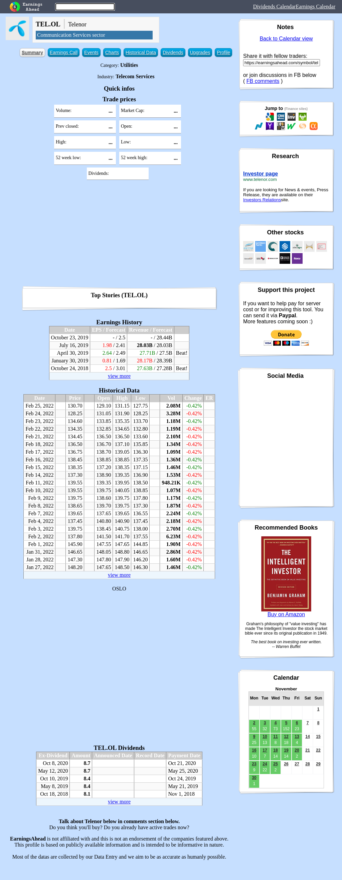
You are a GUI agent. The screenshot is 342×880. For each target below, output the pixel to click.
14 (307, 736)
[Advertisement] (119, 235)
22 (318, 750)
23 (254, 764)
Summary (32, 52)
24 (265, 764)
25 (275, 764)
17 (265, 750)
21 (307, 750)
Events (91, 52)
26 (286, 764)
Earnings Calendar (315, 6)
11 (275, 736)
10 (265, 736)
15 (318, 736)
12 (286, 736)
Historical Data (141, 52)
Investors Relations (262, 199)
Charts (112, 52)
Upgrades (200, 52)
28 (307, 764)
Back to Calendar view (286, 38)
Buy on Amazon (286, 614)
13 (297, 736)
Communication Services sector (71, 35)
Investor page (260, 174)
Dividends (173, 52)
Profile (223, 52)
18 (275, 750)
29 (318, 764)
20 (297, 750)
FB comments (263, 81)
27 (297, 764)
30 (254, 777)
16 (254, 750)
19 (286, 750)
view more (119, 376)
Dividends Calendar (274, 6)
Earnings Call (63, 52)
